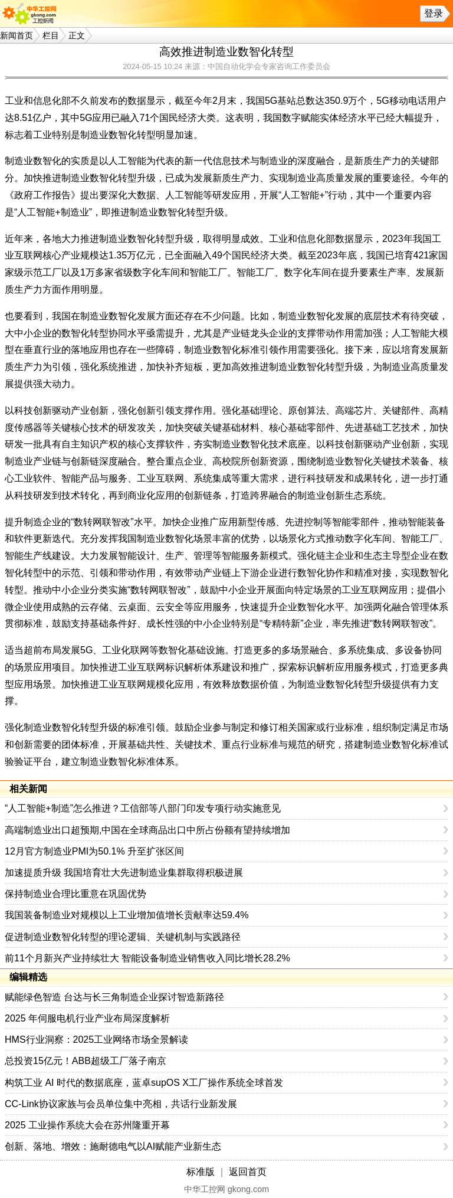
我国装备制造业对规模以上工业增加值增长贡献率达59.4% (126, 915)
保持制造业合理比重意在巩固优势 (75, 894)
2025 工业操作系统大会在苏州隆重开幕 (87, 1125)
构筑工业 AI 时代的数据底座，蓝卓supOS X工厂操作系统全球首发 (144, 1083)
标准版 (200, 1172)
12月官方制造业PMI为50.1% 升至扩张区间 (94, 851)
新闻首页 (16, 35)
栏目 (50, 35)
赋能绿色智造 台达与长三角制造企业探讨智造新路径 (114, 997)
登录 (433, 13)
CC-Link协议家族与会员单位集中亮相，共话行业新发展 (121, 1104)
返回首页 (248, 1172)
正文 (76, 35)
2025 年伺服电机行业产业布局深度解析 (87, 1018)
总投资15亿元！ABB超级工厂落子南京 (85, 1061)
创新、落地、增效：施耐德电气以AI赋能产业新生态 (113, 1146)
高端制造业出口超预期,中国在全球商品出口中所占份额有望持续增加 (147, 830)
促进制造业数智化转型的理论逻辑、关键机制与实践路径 (123, 937)
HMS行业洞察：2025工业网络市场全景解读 (96, 1040)
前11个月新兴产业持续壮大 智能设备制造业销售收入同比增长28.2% (147, 958)
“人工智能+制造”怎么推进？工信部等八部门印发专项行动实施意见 (143, 808)
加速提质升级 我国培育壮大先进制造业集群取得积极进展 (124, 873)
